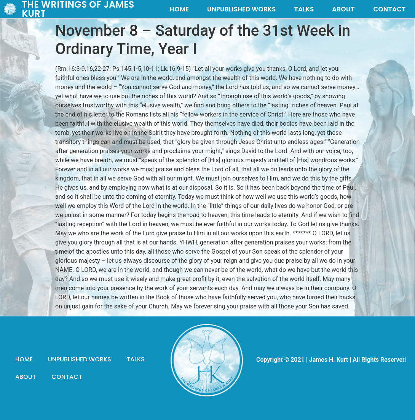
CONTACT (389, 9)
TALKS (304, 9)
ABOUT (343, 9)
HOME (179, 9)
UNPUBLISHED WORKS (241, 9)
